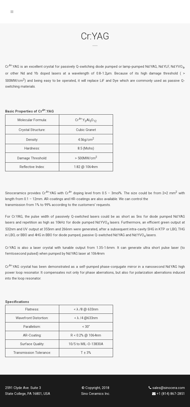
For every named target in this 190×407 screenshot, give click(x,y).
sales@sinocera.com (168, 388)
